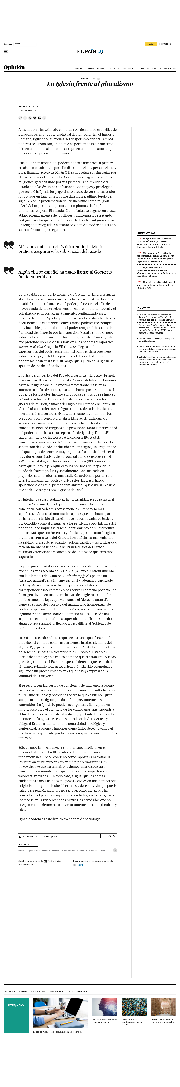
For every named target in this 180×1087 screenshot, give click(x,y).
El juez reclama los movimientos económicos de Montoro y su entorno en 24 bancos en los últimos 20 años (156, 271)
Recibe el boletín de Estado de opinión (40, 836)
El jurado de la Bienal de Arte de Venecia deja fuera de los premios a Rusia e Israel (156, 285)
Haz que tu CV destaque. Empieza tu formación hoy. (163, 1021)
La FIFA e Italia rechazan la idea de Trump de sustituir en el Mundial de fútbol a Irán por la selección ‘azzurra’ (156, 317)
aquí (81, 864)
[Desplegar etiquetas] (115, 850)
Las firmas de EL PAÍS (167, 68)
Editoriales (79, 68)
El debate (112, 68)
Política (80, 850)
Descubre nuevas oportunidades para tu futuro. (132, 1022)
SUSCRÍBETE (151, 44)
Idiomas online (56, 991)
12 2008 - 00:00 (28, 110)
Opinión (14, 67)
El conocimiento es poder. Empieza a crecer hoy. (57, 1031)
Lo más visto (143, 308)
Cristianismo (91, 850)
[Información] (98, 79)
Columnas (101, 68)
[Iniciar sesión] (167, 44)
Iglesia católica (68, 850)
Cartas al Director (126, 68)
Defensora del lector (146, 68)
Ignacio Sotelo (28, 106)
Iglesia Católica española (39, 850)
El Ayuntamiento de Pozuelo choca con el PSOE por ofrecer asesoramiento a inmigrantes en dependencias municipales (154, 242)
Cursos (23, 991)
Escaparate (9, 991)
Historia (55, 850)
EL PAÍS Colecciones (78, 991)
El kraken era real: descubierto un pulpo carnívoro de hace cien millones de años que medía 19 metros (157, 349)
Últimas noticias (146, 233)
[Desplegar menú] (6, 51)
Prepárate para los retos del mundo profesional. (104, 1021)
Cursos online (38, 991)
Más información (26, 864)
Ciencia (103, 850)
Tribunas (90, 68)
